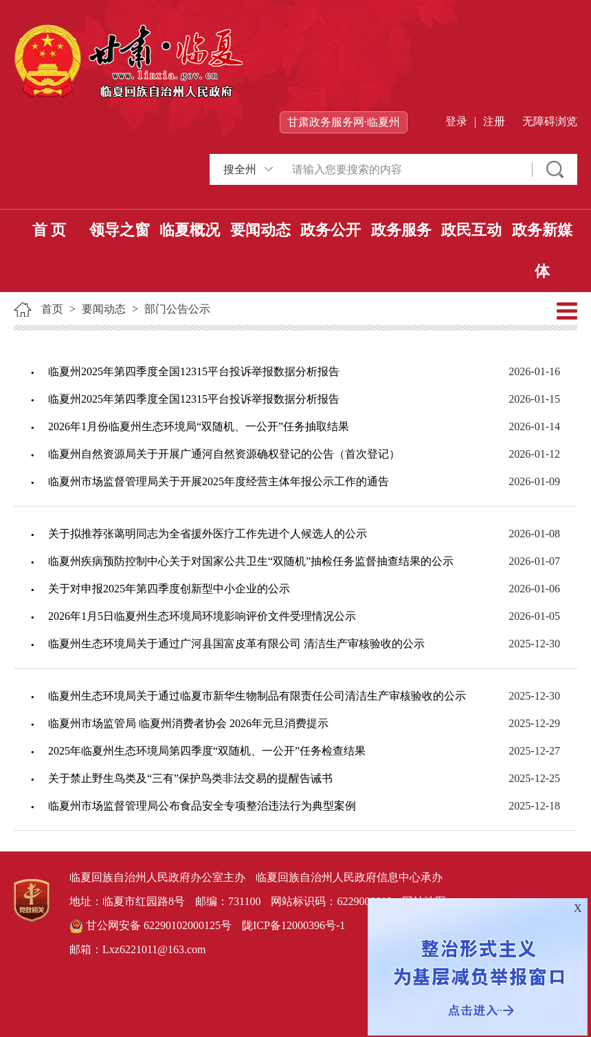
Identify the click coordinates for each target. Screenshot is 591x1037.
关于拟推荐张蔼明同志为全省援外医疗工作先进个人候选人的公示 (207, 533)
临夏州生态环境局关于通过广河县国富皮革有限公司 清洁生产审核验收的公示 (236, 643)
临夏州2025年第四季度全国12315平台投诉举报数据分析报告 (193, 371)
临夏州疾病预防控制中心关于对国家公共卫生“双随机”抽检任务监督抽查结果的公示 (251, 561)
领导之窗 (119, 229)
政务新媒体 (542, 250)
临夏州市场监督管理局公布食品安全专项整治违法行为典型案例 (202, 806)
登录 (456, 121)
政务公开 (330, 229)
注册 (494, 121)
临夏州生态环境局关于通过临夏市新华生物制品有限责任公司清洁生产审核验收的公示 (257, 696)
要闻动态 (260, 229)
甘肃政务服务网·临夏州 (343, 122)
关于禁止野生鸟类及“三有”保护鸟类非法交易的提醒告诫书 (190, 778)
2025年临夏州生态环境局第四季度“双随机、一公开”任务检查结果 (207, 751)
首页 (52, 309)
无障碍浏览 (549, 121)
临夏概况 (189, 229)
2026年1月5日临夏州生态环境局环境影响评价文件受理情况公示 (202, 616)
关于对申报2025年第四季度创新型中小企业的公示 (169, 588)
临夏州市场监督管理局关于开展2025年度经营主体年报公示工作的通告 (218, 481)
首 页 (49, 229)
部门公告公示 (177, 309)
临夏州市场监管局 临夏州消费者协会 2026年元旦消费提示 (188, 723)
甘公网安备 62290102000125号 (150, 926)
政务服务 (401, 229)
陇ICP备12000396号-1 (293, 925)
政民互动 (471, 229)
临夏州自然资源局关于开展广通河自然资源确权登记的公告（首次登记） (224, 454)
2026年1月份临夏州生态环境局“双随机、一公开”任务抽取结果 (198, 426)
